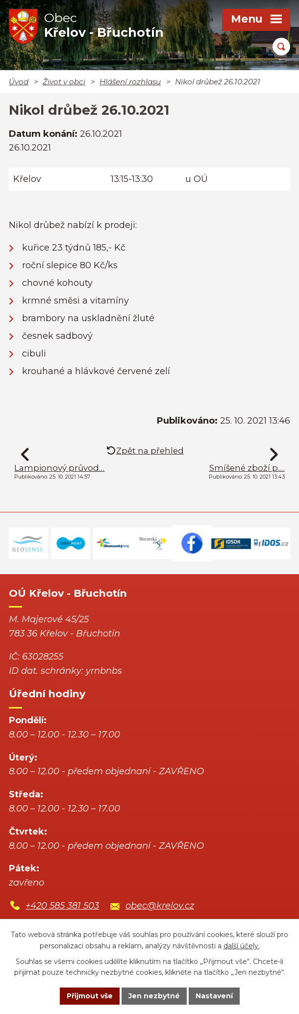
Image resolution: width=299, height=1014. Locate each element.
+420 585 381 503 (62, 905)
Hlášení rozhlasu (130, 81)
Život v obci (64, 81)
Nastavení (214, 995)
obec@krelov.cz (159, 905)
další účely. (242, 945)
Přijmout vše (90, 995)
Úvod (18, 81)
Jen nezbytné (154, 995)
